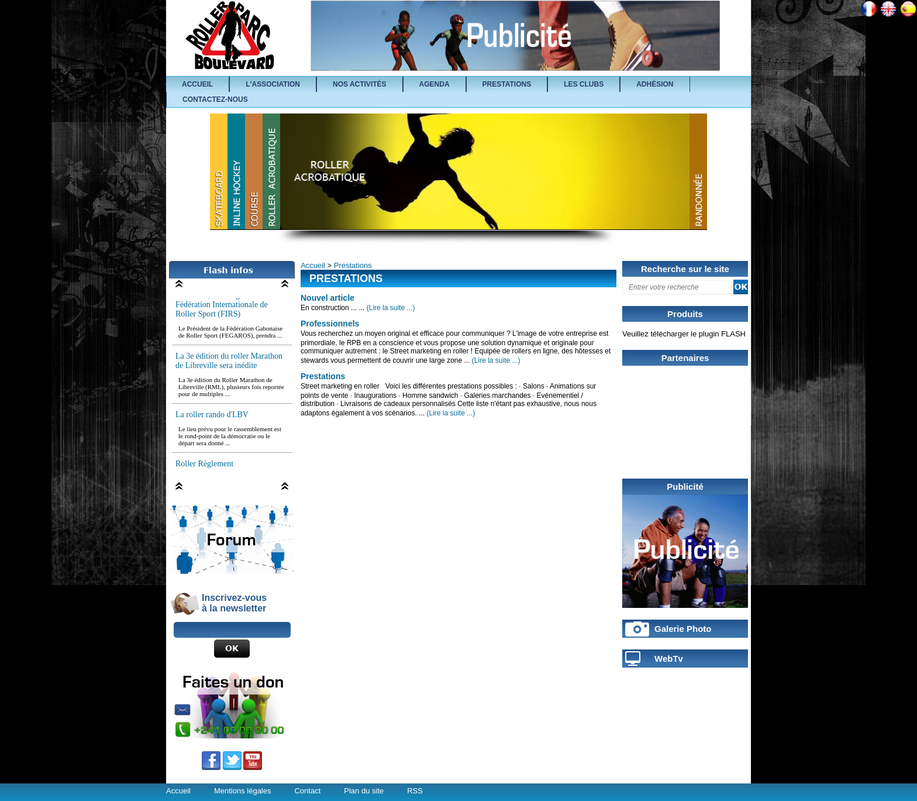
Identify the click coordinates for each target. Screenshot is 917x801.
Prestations (353, 265)
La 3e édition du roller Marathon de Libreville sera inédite (228, 362)
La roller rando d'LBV (212, 416)
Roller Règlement (204, 465)
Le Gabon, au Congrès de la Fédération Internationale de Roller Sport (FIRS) (221, 306)
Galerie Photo (683, 629)
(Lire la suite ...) (391, 308)
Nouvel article (327, 297)
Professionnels (330, 323)
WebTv (668, 659)
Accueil (313, 265)
